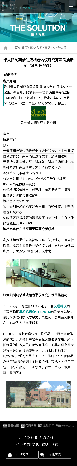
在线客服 (22, 455)
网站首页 (21, 48)
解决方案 (36, 48)
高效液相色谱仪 (55, 48)
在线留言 (54, 455)
